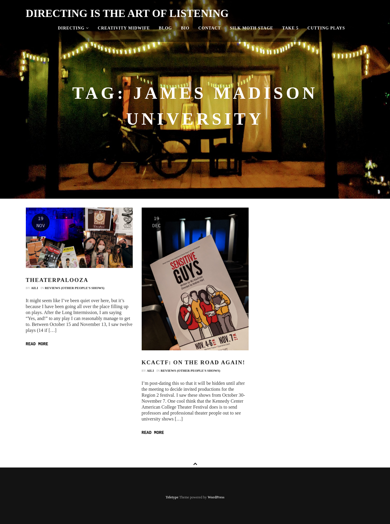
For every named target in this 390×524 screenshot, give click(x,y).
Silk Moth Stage (251, 28)
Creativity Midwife (124, 28)
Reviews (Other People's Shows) (75, 288)
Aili (34, 288)
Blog (165, 28)
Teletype (172, 497)
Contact (209, 28)
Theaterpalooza (57, 280)
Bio (185, 28)
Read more (37, 344)
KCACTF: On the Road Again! (193, 362)
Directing (73, 28)
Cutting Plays (326, 28)
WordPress (216, 497)
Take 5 (290, 28)
